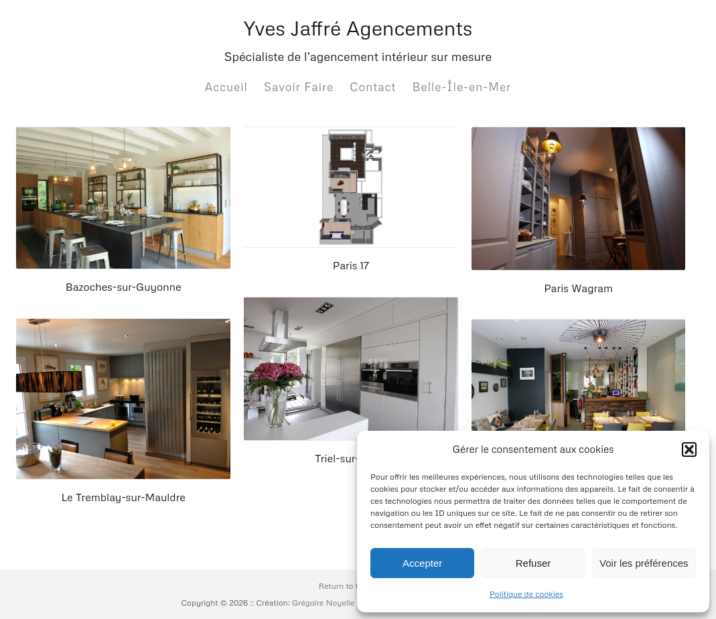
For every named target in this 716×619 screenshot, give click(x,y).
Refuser (533, 563)
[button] (689, 449)
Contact (373, 87)
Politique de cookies (526, 594)
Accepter (422, 563)
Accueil (226, 87)
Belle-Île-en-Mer (462, 87)
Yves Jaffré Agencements (358, 27)
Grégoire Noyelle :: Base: (338, 603)
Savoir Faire (299, 87)
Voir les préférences (644, 563)
